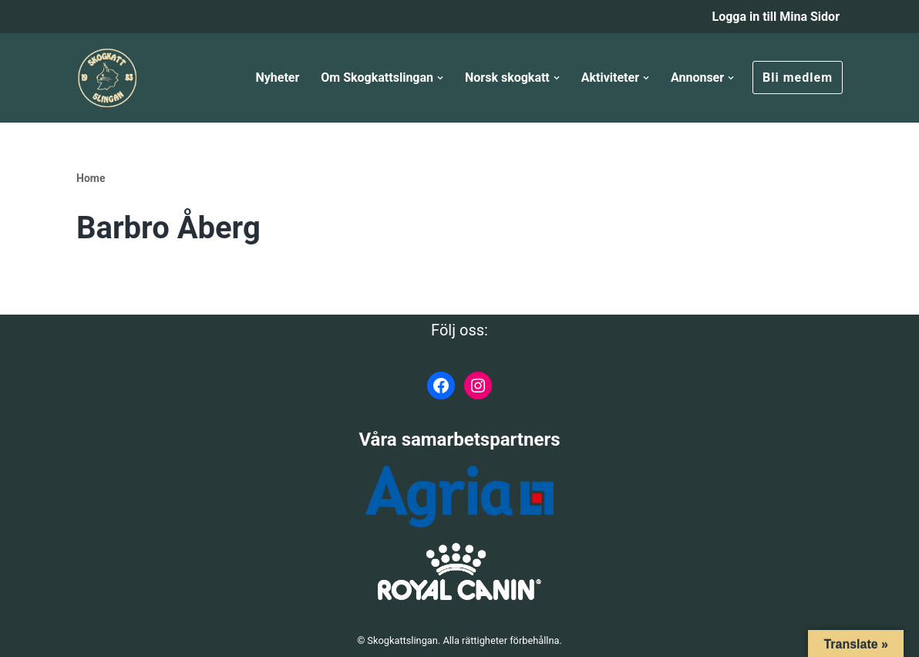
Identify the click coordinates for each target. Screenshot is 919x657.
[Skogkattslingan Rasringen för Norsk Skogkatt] (107, 78)
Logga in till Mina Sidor (776, 16)
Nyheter (277, 77)
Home (90, 178)
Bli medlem (797, 77)
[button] (440, 78)
